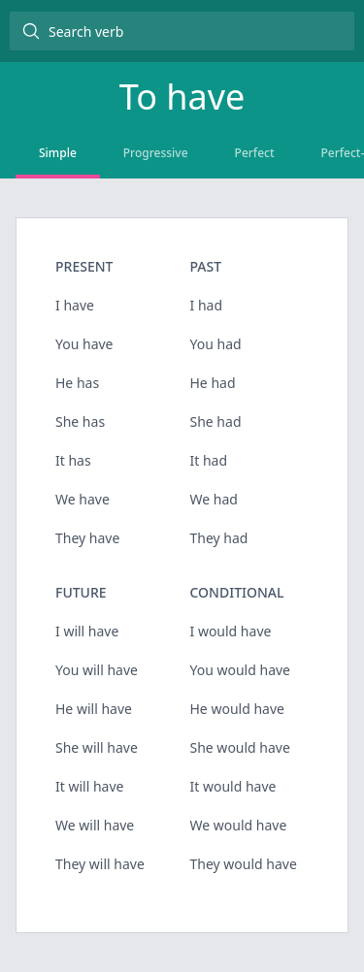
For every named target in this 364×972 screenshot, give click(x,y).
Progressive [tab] (155, 153)
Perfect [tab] (255, 153)
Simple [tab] (58, 153)
